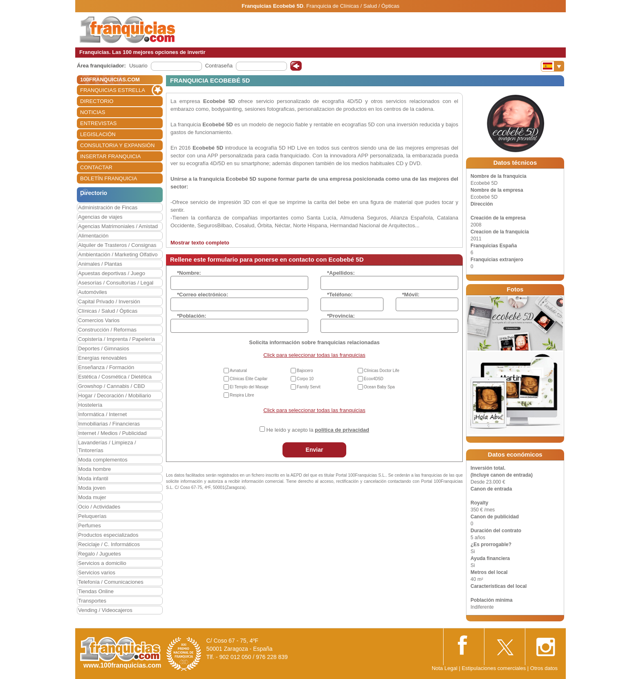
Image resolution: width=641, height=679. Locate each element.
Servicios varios (96, 572)
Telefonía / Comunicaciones (110, 582)
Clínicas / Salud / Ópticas (107, 311)
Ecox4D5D (373, 378)
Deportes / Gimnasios (103, 348)
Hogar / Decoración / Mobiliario (114, 395)
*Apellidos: (341, 273)
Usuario (138, 66)
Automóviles (92, 292)
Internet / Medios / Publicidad (112, 433)
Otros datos (544, 668)
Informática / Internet (102, 414)
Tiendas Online (96, 591)
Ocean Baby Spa (379, 387)
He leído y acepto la (318, 430)
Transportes (92, 601)
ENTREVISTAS (98, 123)
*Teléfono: (340, 294)
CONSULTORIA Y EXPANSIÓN (117, 145)
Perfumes (89, 525)
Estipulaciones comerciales (494, 668)
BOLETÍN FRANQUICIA (108, 178)
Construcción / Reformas (107, 330)
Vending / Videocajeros (105, 610)
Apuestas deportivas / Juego (111, 273)
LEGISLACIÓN (98, 134)
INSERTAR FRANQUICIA (110, 156)
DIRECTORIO (96, 101)
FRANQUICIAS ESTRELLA (112, 90)
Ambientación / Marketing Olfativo (117, 254)
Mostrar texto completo (199, 243)
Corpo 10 (305, 378)
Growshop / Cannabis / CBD (111, 386)
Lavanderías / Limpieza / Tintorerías (107, 446)
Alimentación (93, 236)
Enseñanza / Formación (106, 367)
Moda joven (91, 488)
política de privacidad (342, 430)
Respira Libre (242, 395)
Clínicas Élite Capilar (248, 378)
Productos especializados (108, 535)
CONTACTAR (96, 167)
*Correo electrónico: (202, 294)
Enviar (314, 449)
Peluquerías (92, 516)
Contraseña (219, 66)
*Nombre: (189, 273)
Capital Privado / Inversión (109, 301)
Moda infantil (93, 478)
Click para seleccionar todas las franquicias (314, 355)
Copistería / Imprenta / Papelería (116, 339)
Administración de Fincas (107, 207)
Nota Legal (444, 668)
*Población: (191, 316)
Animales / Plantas (100, 264)
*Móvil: (411, 294)
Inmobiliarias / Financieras (109, 424)
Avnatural (238, 370)
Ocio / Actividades (99, 507)
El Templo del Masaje (249, 387)
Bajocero (305, 370)
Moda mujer (92, 497)
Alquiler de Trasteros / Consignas (117, 245)
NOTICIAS (92, 112)
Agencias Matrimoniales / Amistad (118, 226)
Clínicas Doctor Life (381, 370)
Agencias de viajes (100, 217)
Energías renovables (102, 358)
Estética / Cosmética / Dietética (115, 377)
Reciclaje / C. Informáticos (109, 544)
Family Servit (308, 387)
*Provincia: (341, 316)
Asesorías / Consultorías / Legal (115, 283)
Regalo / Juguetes (99, 554)
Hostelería (90, 405)
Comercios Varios (99, 320)
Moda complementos (103, 460)
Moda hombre (94, 469)
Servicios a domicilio (102, 563)
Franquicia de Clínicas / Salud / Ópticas (352, 6)
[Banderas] (552, 66)
